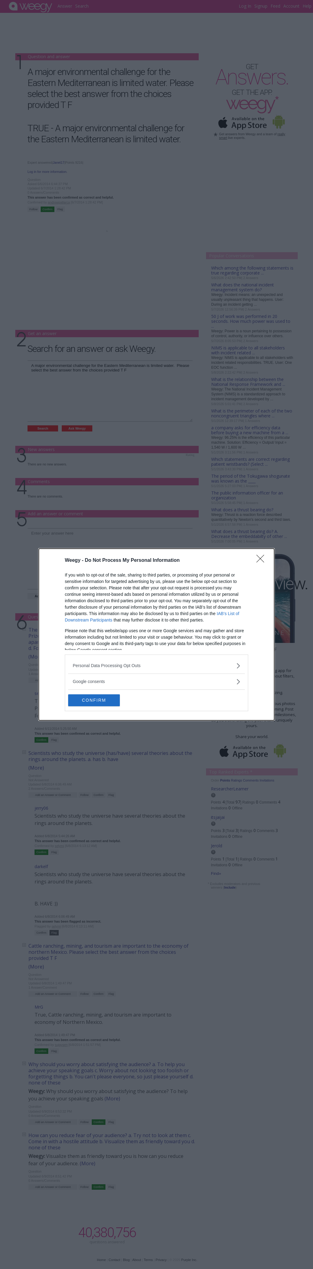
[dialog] (156, 635)
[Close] (262, 560)
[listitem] (156, 665)
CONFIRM (97, 700)
